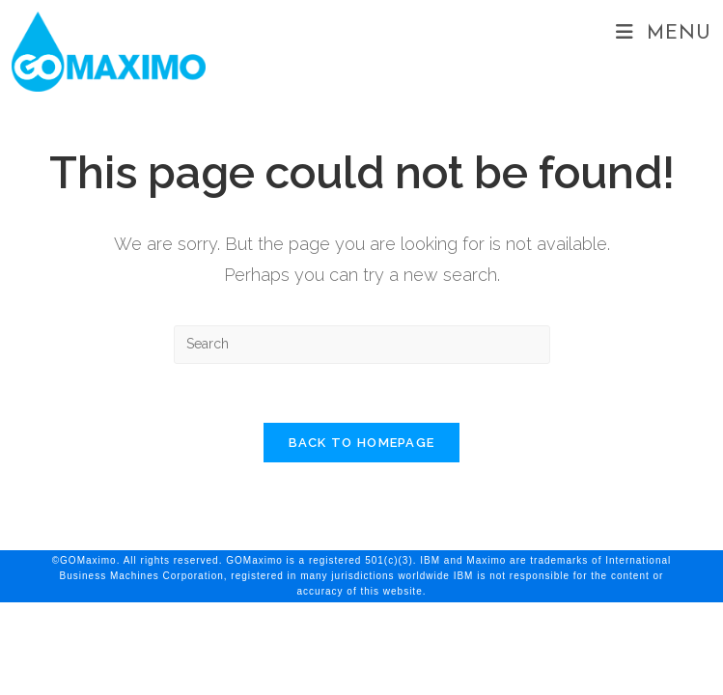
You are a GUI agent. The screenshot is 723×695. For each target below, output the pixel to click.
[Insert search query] (362, 344)
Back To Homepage (362, 442)
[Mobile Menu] (663, 33)
